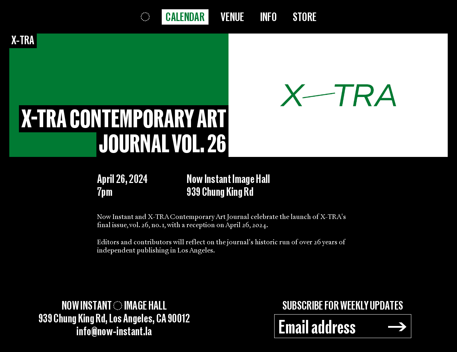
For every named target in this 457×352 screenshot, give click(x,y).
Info (268, 17)
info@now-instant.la (114, 331)
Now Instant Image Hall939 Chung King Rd (228, 185)
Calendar (185, 17)
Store (305, 17)
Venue (232, 17)
